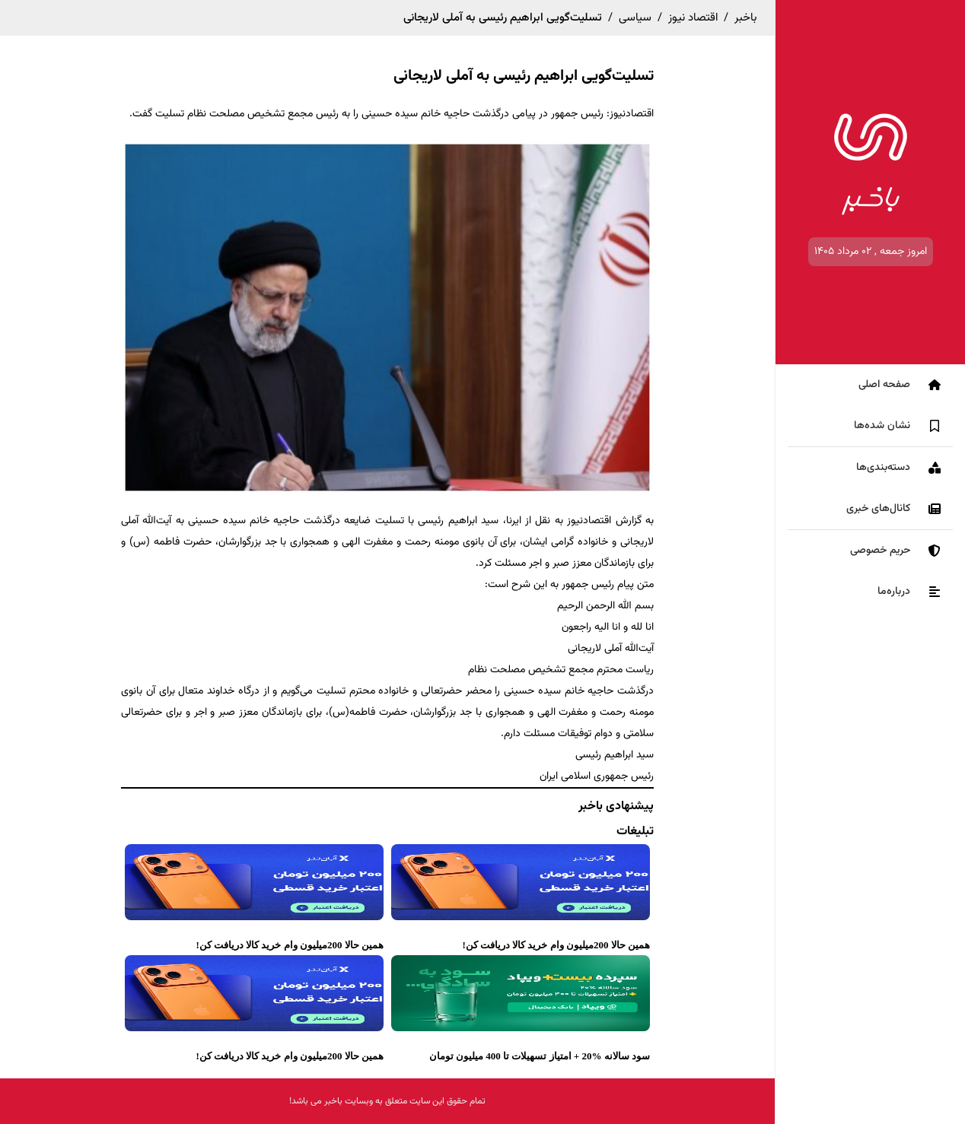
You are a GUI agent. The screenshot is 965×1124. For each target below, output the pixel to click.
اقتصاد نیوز (693, 18)
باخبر (745, 18)
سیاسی (635, 18)
